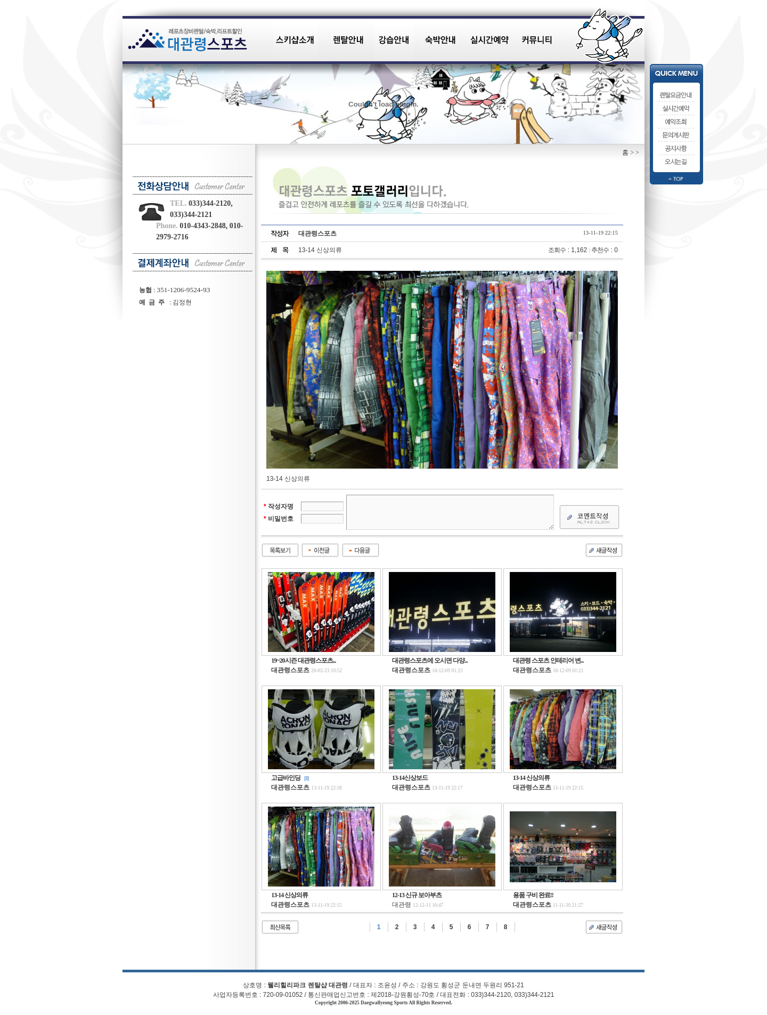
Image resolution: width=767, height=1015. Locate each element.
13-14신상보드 (410, 778)
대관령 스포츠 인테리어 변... (548, 660)
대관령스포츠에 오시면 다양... (430, 660)
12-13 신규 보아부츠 (417, 895)
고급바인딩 (285, 778)
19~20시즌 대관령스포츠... (303, 660)
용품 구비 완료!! (533, 895)
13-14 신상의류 (531, 778)
